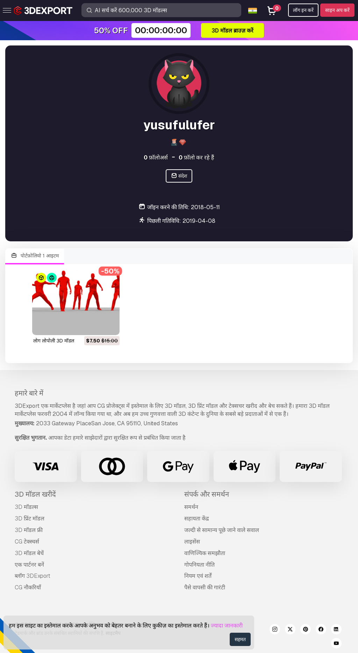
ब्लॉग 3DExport (32, 576)
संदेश (179, 176)
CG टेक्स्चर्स (27, 541)
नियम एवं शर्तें (198, 576)
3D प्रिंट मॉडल (29, 518)
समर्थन (191, 507)
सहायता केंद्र (196, 518)
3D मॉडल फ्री (29, 530)
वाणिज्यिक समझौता (204, 553)
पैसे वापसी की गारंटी (204, 587)
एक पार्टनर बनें (29, 564)
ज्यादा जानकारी (227, 625)
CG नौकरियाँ (28, 587)
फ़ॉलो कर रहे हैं (196, 157)
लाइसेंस (192, 541)
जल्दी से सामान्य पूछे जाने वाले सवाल (221, 530)
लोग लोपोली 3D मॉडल (53, 341)
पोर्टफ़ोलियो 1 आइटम (34, 256)
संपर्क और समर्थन (206, 494)
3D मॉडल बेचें (29, 553)
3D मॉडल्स (26, 507)
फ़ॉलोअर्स (156, 157)
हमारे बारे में (29, 393)
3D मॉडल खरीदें (35, 494)
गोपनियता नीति (199, 564)
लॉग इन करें (303, 10)
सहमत (240, 639)
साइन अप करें (337, 10)
